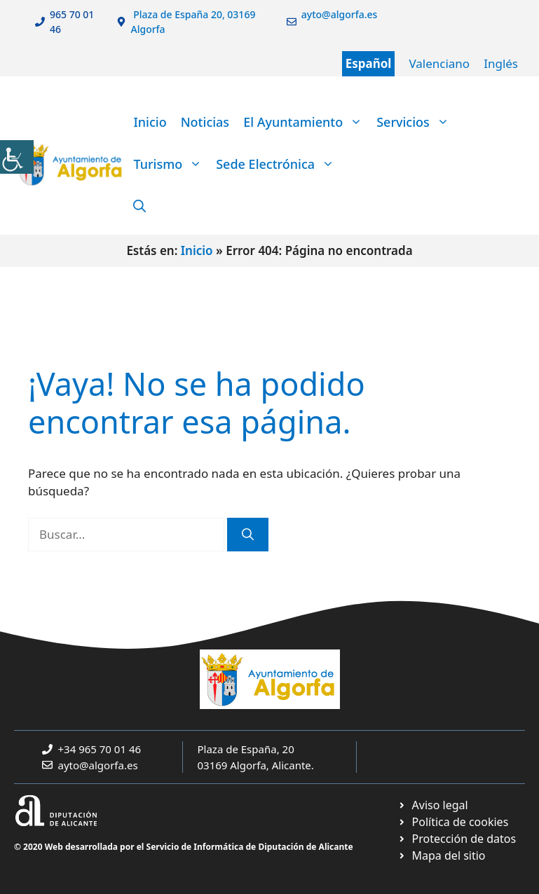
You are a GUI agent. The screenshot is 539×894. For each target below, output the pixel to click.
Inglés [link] (501, 63)
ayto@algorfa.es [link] (98, 765)
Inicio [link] (149, 122)
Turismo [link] (171, 164)
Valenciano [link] (439, 63)
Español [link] (369, 63)
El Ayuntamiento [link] (306, 122)
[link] (17, 157)
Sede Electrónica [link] (278, 164)
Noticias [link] (205, 122)
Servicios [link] (416, 122)
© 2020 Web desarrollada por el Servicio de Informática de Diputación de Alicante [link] (183, 847)
